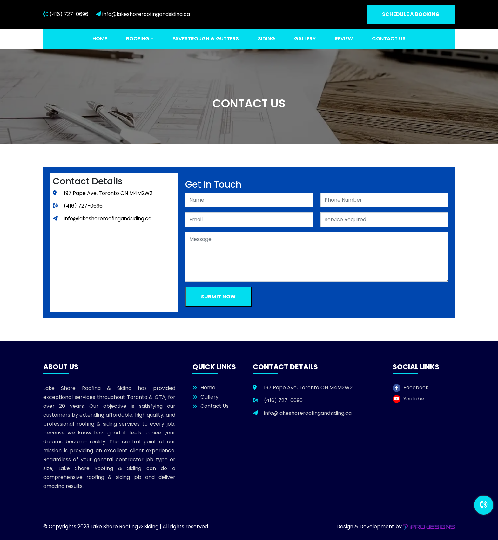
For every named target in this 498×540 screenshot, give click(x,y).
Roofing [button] (137, 38)
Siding (266, 38)
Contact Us (389, 38)
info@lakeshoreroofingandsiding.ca (143, 14)
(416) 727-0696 (65, 14)
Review (344, 38)
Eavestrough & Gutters (205, 38)
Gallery (305, 38)
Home (99, 38)
